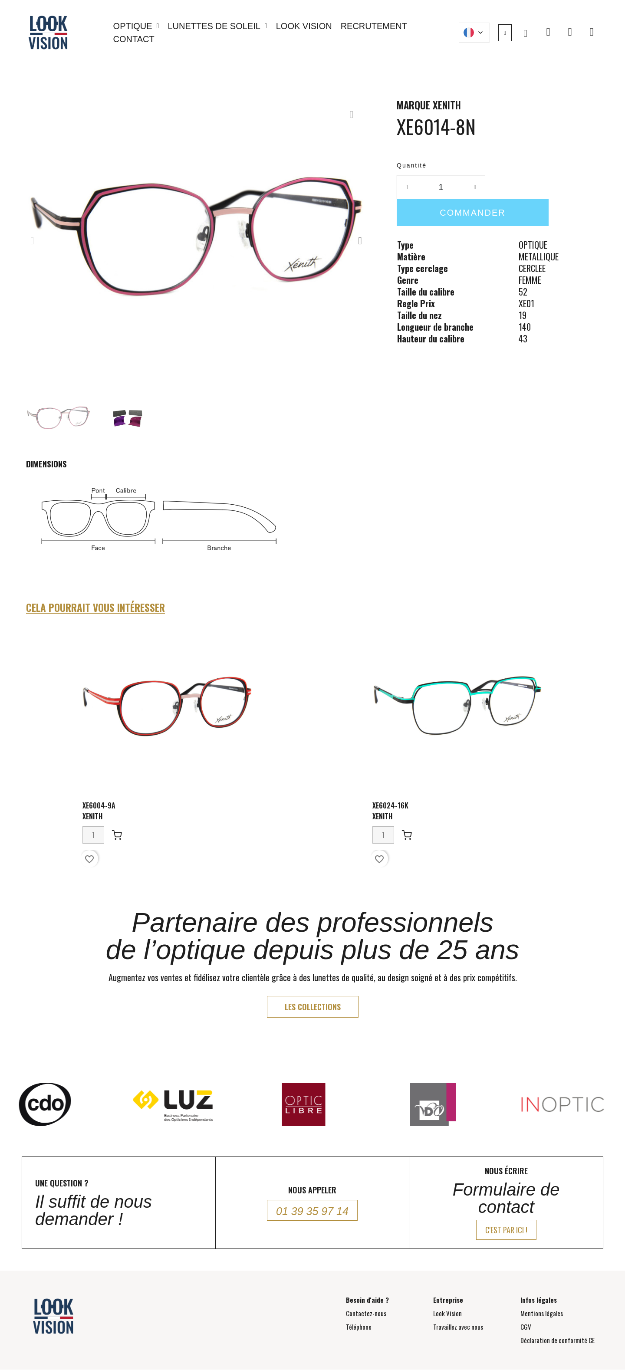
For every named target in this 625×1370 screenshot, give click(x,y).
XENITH (447, 105)
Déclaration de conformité (557, 1340)
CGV (525, 1326)
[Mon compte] (505, 33)
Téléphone (359, 1326)
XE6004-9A (98, 805)
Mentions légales (541, 1313)
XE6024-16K (390, 805)
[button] (525, 33)
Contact (134, 39)
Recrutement (374, 26)
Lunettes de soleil (217, 26)
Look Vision (304, 26)
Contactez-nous (366, 1313)
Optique (136, 26)
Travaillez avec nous (458, 1326)
